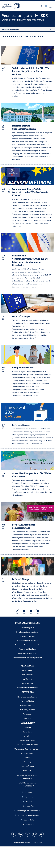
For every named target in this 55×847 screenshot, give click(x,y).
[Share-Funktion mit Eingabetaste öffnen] (17, 611)
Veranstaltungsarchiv (26, 29)
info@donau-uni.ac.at (27, 783)
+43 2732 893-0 (28, 786)
